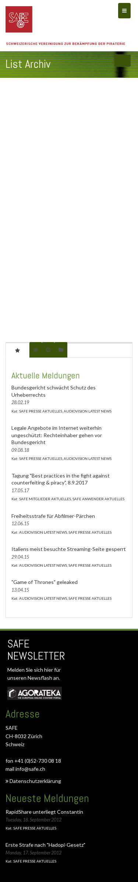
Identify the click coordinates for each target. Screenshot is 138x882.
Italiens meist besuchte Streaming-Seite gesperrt (68, 549)
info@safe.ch (30, 769)
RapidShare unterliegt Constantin (44, 812)
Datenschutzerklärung (33, 781)
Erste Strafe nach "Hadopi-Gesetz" (45, 845)
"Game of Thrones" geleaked (44, 582)
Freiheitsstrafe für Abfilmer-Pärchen (53, 516)
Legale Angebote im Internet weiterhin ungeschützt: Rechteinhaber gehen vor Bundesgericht (56, 435)
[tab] (17, 350)
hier (49, 670)
